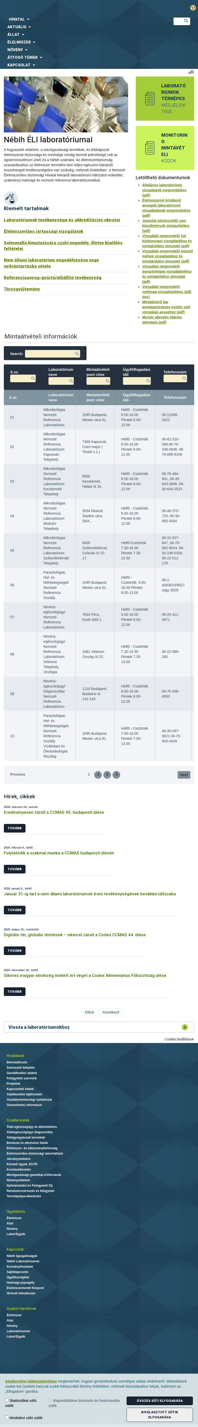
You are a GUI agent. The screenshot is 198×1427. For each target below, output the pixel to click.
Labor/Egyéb (16, 1234)
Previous (17, 774)
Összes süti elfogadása (160, 1401)
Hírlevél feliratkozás (21, 1293)
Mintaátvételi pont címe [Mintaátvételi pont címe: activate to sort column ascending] (98, 397)
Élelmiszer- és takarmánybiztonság (32, 1148)
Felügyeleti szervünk (22, 1078)
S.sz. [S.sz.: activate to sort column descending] (13, 397)
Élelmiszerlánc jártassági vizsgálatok (43, 231)
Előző (89, 1012)
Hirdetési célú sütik (23, 1418)
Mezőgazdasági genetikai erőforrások (34, 1175)
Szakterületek (18, 1120)
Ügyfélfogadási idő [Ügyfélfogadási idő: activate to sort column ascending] (137, 397)
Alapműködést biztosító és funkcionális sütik (84, 1403)
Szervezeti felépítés (21, 1067)
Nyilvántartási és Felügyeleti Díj (30, 1185)
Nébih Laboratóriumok (23, 1261)
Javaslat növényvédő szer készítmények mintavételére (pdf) (165, 226)
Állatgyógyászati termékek (26, 1137)
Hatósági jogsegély (20, 1282)
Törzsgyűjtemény (22, 288)
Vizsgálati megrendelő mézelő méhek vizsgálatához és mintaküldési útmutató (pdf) (167, 256)
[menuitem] (82, 19)
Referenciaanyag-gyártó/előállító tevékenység (53, 277)
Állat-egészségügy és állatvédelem (32, 1127)
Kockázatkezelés (19, 1169)
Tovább (15, 828)
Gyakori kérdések (21, 1309)
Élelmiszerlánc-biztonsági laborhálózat (35, 1153)
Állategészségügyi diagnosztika (30, 1132)
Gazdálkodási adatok (22, 1073)
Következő (111, 1012)
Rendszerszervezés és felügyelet (30, 1191)
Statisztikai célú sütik (20, 1403)
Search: (45, 354)
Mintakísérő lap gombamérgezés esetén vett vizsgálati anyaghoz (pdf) (166, 307)
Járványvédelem (18, 1159)
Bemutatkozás (17, 1062)
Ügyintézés (16, 1211)
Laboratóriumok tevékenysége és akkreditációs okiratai (62, 219)
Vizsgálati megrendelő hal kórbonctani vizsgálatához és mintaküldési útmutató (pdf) (167, 241)
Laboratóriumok (18, 1331)
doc (145, 297)
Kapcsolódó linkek (20, 1089)
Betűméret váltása (191, 72)
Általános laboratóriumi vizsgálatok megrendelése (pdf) (164, 190)
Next (184, 775)
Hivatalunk (15, 1056)
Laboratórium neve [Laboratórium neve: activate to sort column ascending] (60, 397)
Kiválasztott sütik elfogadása (159, 1414)
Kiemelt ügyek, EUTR (22, 1164)
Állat (10, 1223)
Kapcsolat (15, 1249)
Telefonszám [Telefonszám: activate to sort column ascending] (175, 397)
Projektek (13, 1083)
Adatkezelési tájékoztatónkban (31, 1381)
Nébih (67, 8)
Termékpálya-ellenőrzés (24, 1196)
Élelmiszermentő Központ (25, 1288)
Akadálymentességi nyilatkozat (29, 1099)
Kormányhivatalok (20, 1266)
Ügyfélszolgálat (18, 1277)
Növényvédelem (18, 1180)
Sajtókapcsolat (17, 1272)
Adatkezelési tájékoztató (24, 1094)
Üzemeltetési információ (24, 1105)
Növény (12, 1229)
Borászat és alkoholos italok (27, 1143)
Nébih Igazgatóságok (22, 1256)
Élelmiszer (14, 1218)
